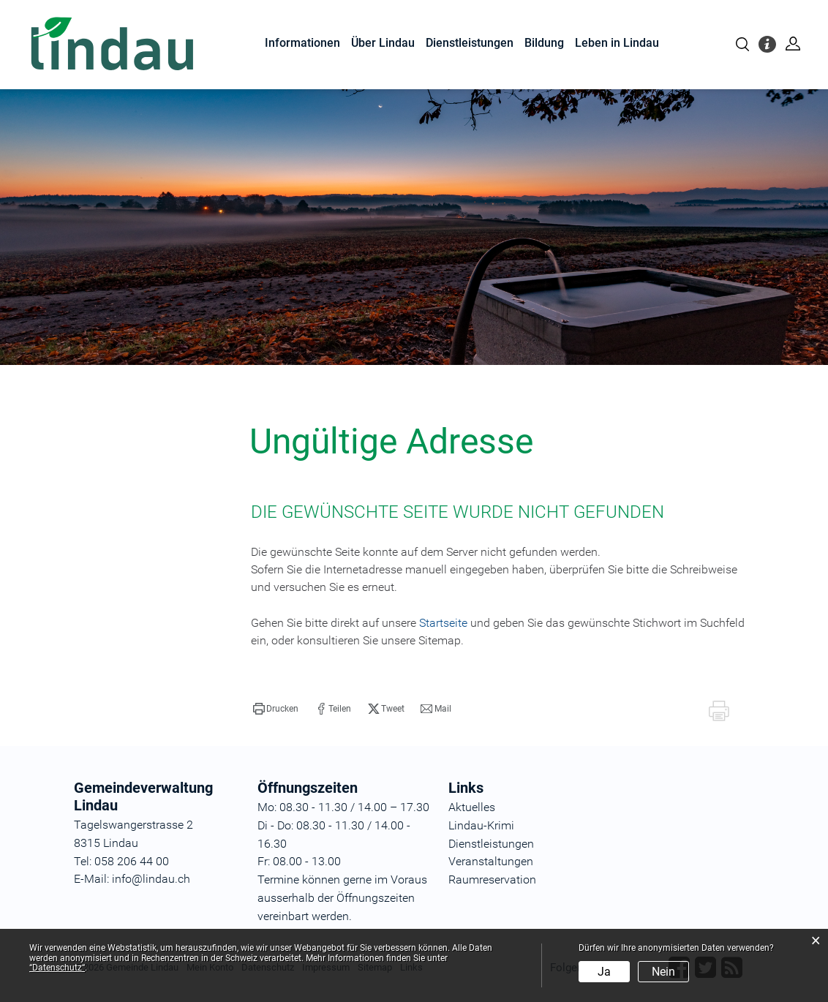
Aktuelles (471, 807)
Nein (663, 972)
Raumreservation (492, 879)
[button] (275, 709)
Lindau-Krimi (481, 825)
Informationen (302, 43)
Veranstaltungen (490, 861)
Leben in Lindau (617, 43)
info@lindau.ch (149, 879)
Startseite (443, 623)
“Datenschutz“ (57, 968)
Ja (604, 972)
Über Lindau (383, 43)
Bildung (544, 43)
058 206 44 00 (131, 861)
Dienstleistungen (469, 43)
